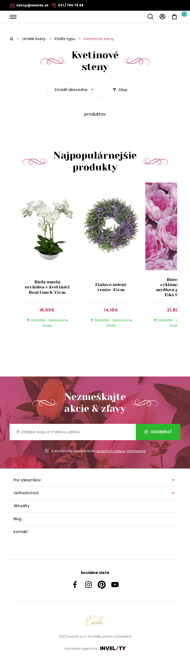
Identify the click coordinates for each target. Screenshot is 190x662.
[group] (50, 260)
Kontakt (21, 531)
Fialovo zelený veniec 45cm (111, 287)
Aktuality (22, 505)
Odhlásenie (136, 451)
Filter (120, 90)
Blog (17, 519)
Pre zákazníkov (27, 480)
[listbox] (73, 89)
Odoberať (158, 432)
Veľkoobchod (26, 493)
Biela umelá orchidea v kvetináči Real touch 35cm (47, 287)
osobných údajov (110, 451)
